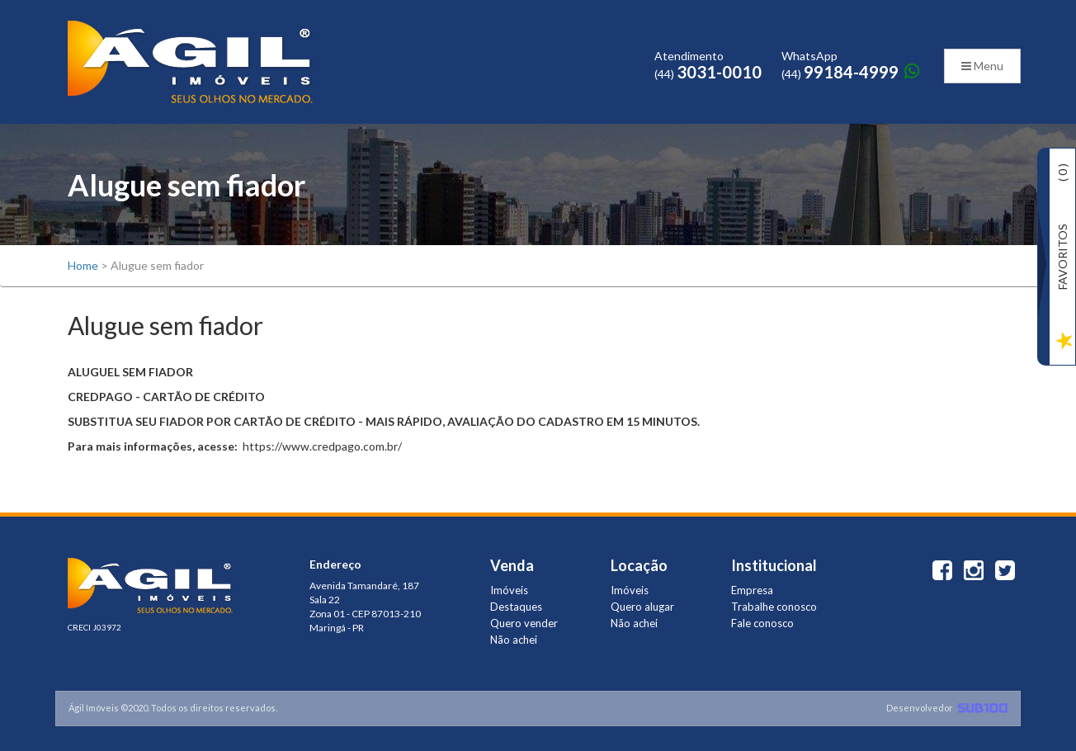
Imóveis (509, 590)
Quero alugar (642, 606)
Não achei (513, 639)
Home (83, 265)
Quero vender (524, 623)
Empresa (752, 590)
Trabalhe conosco (774, 606)
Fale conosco (762, 623)
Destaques (516, 606)
